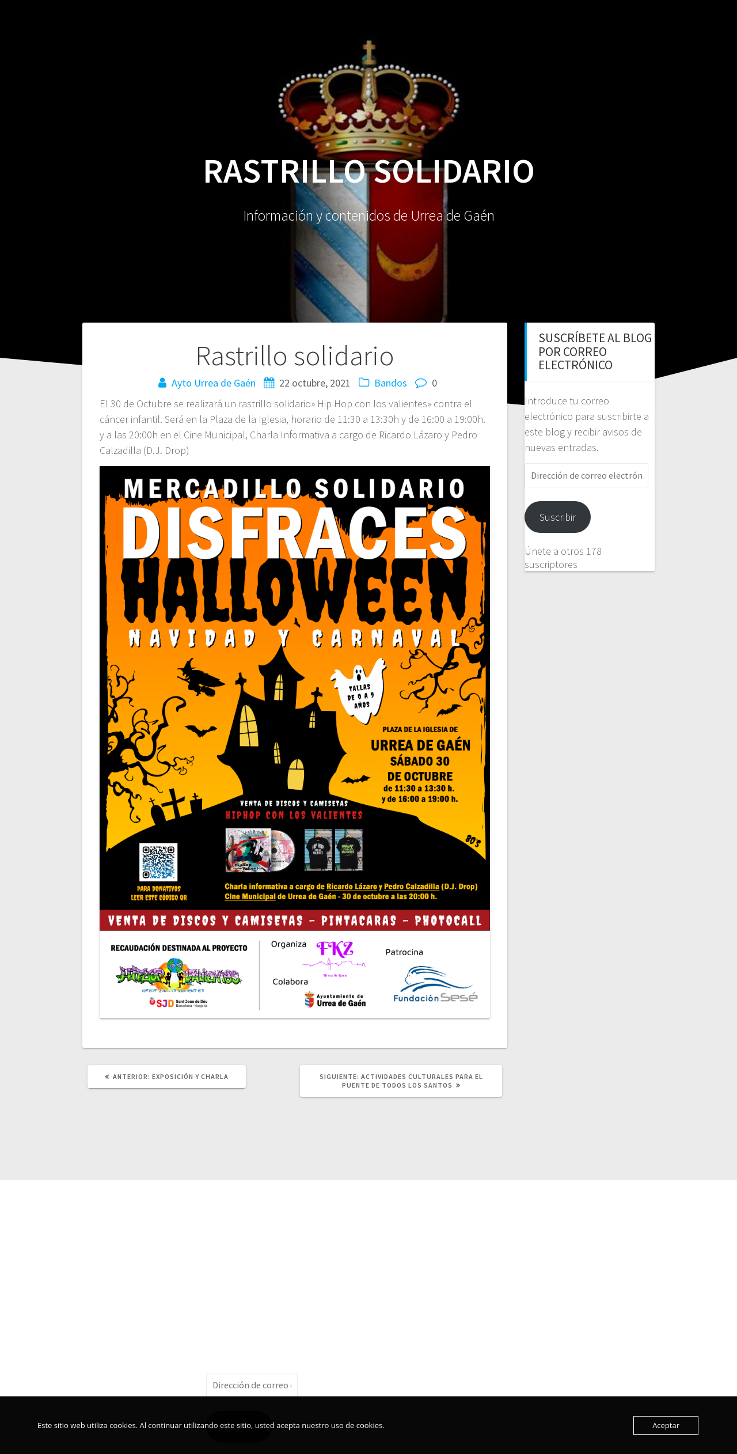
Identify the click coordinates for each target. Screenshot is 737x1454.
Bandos (390, 382)
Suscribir (558, 517)
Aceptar (665, 1425)
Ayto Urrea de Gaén (214, 382)
